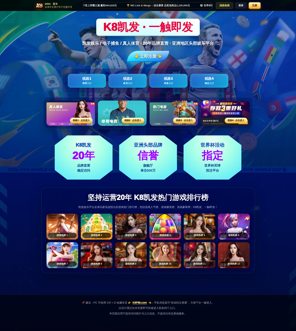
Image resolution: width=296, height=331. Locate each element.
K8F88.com (139, 302)
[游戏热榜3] (131, 227)
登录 (240, 5)
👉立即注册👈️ (148, 56)
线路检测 (224, 5)
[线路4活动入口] (225, 113)
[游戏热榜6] (234, 227)
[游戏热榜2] (96, 227)
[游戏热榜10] (165, 255)
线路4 (209, 81)
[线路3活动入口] (174, 113)
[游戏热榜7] (62, 255)
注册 (254, 5)
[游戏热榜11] (199, 255)
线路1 (87, 81)
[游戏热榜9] (131, 255)
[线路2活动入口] (122, 113)
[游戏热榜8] (96, 255)
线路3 (168, 81)
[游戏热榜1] (62, 227)
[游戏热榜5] (199, 227)
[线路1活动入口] (71, 113)
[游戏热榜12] (234, 255)
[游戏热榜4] (165, 227)
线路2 (127, 81)
